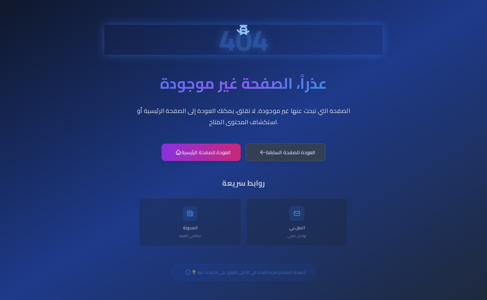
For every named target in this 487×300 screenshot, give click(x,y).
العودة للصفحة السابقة (287, 155)
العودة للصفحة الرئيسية (203, 155)
